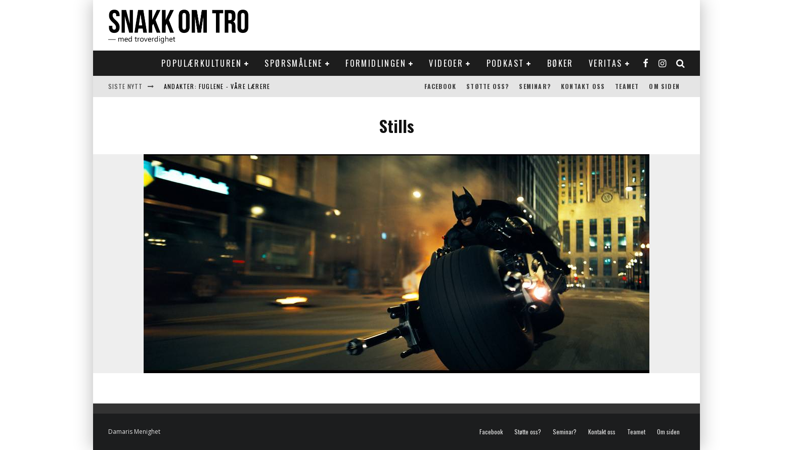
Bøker (560, 63)
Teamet (627, 86)
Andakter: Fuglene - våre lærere (217, 86)
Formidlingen (375, 63)
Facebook (440, 86)
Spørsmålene (293, 63)
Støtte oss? (487, 86)
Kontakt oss (583, 86)
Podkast (505, 63)
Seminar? (535, 86)
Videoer (446, 63)
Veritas (606, 63)
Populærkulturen (201, 63)
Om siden (664, 86)
